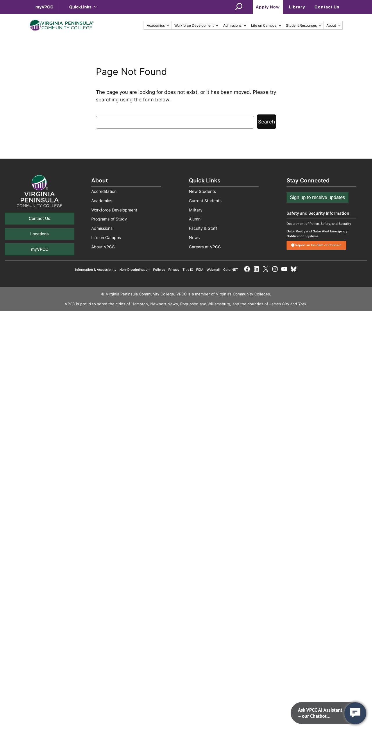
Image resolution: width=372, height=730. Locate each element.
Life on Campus (266, 25)
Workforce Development (196, 25)
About (333, 25)
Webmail (213, 270)
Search (266, 122)
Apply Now (268, 6)
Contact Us (326, 6)
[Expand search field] (239, 7)
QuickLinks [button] (83, 6)
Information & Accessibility (95, 270)
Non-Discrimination (134, 270)
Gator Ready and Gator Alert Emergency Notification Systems (317, 233)
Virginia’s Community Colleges (243, 294)
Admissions (235, 25)
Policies (159, 270)
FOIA (199, 270)
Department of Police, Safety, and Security (319, 224)
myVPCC (44, 6)
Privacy (173, 270)
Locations (39, 233)
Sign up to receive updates (317, 197)
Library (297, 6)
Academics (158, 25)
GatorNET (230, 270)
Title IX (188, 270)
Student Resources (304, 25)
